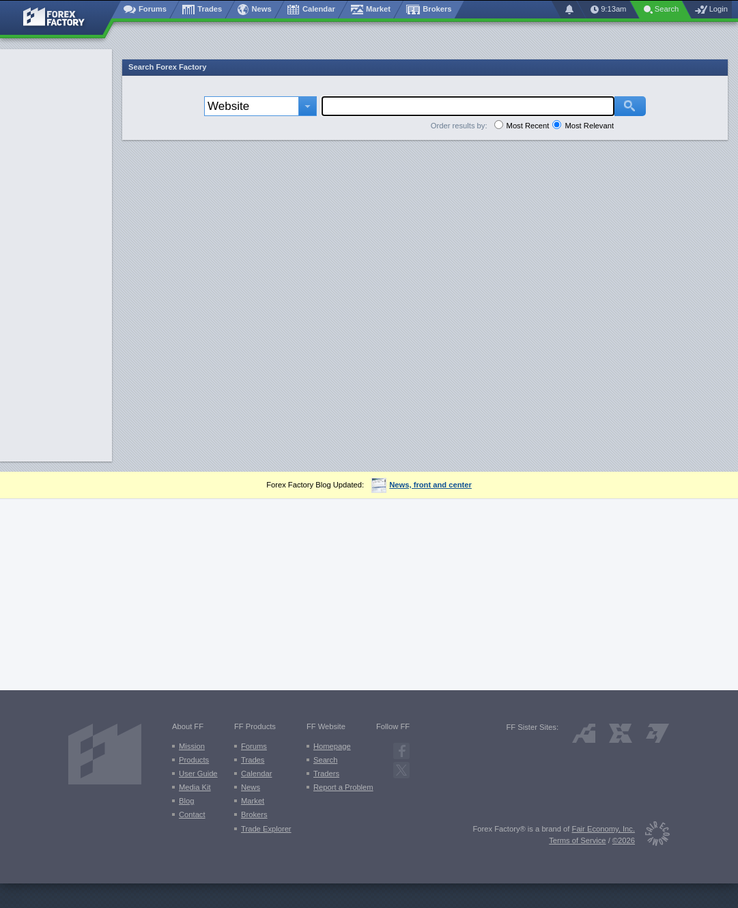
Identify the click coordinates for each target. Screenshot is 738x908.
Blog (186, 801)
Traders (326, 773)
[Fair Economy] (652, 836)
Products (194, 760)
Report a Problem (343, 787)
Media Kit (195, 787)
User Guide (198, 773)
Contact (192, 814)
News (250, 787)
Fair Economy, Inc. (603, 829)
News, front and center (421, 485)
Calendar (256, 773)
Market (252, 801)
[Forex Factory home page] (60, 18)
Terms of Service (577, 840)
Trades (252, 760)
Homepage (332, 746)
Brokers (254, 814)
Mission (192, 746)
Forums (254, 746)
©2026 (623, 840)
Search (325, 760)
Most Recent (528, 126)
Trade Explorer (266, 829)
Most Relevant (589, 126)
